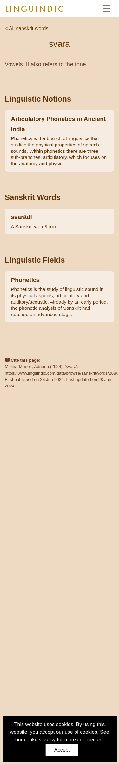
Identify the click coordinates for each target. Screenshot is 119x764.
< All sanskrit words (26, 28)
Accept (62, 750)
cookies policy (40, 739)
